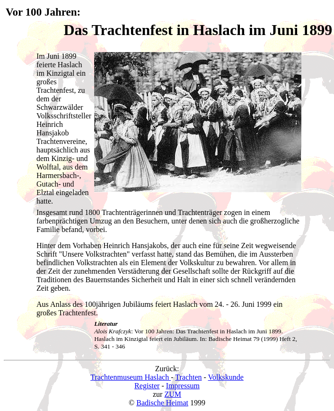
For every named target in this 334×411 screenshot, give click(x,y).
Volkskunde (226, 377)
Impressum (183, 386)
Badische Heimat (162, 403)
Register (146, 386)
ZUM (172, 394)
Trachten (188, 377)
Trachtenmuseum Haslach (130, 377)
